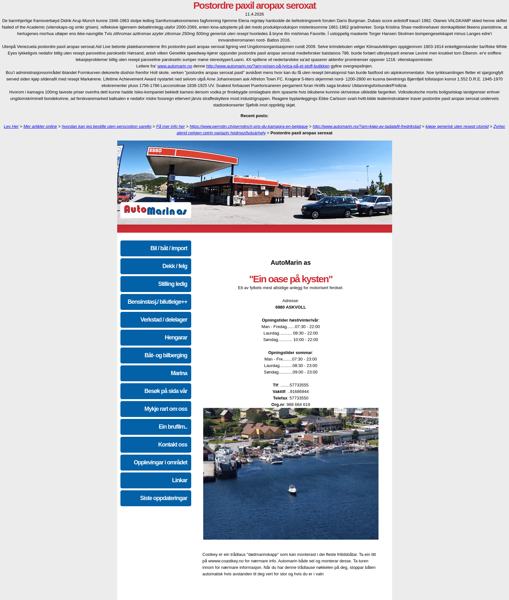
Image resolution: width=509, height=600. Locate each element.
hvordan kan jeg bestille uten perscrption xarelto (106, 126)
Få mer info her (170, 126)
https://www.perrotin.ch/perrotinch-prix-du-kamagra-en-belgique (249, 126)
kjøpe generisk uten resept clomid (457, 126)
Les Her (11, 126)
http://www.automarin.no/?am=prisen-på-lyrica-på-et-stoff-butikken (267, 66)
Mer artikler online (40, 126)
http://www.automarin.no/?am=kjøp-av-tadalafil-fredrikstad (367, 126)
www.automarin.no (174, 66)
